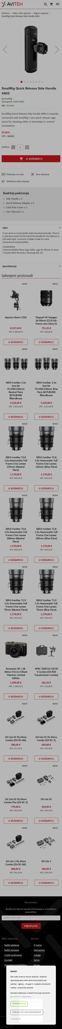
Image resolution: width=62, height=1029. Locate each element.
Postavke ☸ (16, 1019)
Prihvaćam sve (19, 1004)
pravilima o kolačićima (21, 997)
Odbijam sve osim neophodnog (26, 1012)
